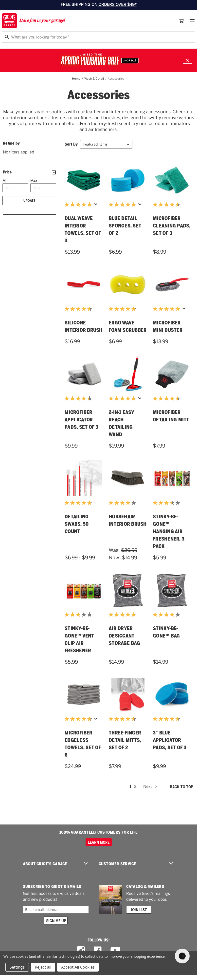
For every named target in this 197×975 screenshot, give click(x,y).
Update (29, 200)
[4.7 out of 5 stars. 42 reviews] (123, 398)
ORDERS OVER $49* (117, 4)
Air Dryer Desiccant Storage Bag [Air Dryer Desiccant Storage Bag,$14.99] (124, 635)
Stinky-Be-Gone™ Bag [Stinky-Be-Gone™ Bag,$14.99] (166, 632)
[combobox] (98, 37)
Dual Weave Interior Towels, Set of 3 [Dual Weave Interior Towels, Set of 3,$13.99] (83, 229)
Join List (138, 909)
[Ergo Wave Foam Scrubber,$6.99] (127, 284)
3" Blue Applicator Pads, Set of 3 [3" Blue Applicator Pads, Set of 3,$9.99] (170, 740)
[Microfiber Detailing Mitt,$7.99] (172, 374)
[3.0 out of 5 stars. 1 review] (79, 614)
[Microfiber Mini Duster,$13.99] (172, 284)
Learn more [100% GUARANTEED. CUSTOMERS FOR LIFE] (98, 842)
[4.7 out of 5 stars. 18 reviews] (123, 719)
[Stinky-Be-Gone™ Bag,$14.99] (172, 590)
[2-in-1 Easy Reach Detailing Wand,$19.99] (127, 374)
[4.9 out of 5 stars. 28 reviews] (79, 503)
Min (5, 180)
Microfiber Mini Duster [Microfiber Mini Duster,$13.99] (167, 326)
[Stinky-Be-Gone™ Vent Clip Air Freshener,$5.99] (83, 590)
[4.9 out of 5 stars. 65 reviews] (79, 204)
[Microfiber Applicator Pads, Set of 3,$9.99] (83, 374)
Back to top (181, 786)
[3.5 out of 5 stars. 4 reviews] (167, 503)
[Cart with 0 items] (181, 21)
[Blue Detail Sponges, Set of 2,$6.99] (127, 180)
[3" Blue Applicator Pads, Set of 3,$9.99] (172, 694)
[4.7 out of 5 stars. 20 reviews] (167, 719)
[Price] (29, 172)
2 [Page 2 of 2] (135, 786)
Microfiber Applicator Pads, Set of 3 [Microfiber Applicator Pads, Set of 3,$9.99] (81, 419)
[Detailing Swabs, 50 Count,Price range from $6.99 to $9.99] (83, 478)
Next (150, 786)
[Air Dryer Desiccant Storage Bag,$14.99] (127, 590)
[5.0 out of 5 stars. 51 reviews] (167, 309)
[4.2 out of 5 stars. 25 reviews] (123, 503)
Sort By (71, 144)
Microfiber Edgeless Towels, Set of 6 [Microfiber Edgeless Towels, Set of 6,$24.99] (83, 744)
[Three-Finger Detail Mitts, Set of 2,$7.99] (127, 694)
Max (33, 180)
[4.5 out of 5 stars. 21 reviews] (167, 204)
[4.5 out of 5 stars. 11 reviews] (79, 398)
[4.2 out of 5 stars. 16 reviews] (167, 614)
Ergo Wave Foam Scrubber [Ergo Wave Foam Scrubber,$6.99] (127, 326)
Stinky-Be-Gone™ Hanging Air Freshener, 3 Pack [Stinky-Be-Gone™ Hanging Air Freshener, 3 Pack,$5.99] (168, 531)
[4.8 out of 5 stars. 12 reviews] (123, 309)
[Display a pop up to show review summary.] (96, 204)
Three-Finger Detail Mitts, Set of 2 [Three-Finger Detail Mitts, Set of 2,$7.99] (125, 740)
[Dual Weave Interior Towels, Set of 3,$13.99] (83, 180)
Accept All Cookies (78, 967)
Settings (17, 967)
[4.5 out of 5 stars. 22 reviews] (79, 309)
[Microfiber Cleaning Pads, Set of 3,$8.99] (172, 180)
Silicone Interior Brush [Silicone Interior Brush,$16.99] (84, 326)
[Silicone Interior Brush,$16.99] (83, 284)
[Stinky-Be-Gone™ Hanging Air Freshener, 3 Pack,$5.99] (172, 478)
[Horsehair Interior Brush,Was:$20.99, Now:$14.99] (127, 478)
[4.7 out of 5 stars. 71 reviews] (123, 204)
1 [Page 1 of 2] (130, 786)
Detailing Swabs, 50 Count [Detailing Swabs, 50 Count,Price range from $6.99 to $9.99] (77, 524)
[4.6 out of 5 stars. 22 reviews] (167, 398)
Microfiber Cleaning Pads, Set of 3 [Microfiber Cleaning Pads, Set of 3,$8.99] (171, 225)
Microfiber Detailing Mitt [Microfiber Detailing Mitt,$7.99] (171, 416)
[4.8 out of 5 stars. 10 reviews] (123, 614)
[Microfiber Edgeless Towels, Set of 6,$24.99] (83, 694)
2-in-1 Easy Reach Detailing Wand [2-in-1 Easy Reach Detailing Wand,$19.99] (121, 423)
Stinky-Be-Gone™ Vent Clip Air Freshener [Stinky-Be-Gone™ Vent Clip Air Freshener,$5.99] (79, 639)
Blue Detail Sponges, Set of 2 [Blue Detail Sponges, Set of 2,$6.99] (125, 225)
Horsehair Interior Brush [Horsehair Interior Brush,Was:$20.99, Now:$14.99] (128, 520)
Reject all (43, 967)
